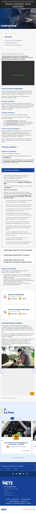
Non (8, 468)
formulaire (6, 157)
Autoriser (22, 75)
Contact (8, 499)
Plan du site (23, 501)
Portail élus (15, 499)
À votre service (26, 509)
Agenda (17, 418)
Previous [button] (1, 371)
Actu (21, 418)
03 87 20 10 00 (9, 495)
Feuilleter (24, 298)
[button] (18, 357)
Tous (12, 418)
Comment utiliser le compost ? (14, 45)
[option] (18, 357)
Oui (16, 468)
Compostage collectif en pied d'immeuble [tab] (18, 250)
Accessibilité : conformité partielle (15, 503)
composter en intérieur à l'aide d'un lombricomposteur (18, 161)
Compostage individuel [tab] (11, 170)
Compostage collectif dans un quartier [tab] (17, 255)
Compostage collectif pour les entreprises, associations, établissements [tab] (18, 261)
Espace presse (26, 499)
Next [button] (34, 371)
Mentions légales (14, 501)
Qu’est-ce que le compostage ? (14, 40)
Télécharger (14, 298)
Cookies (28, 503)
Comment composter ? (12, 42)
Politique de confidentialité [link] (18, 6)
